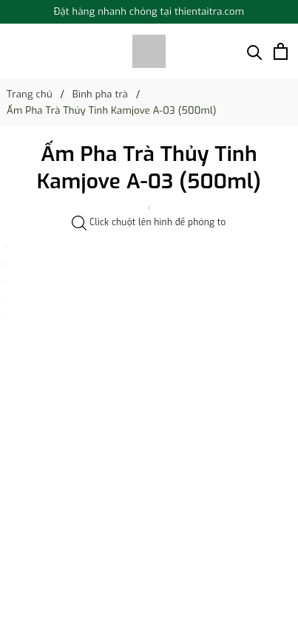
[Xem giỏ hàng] (281, 51)
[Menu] (14, 51)
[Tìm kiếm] (255, 51)
